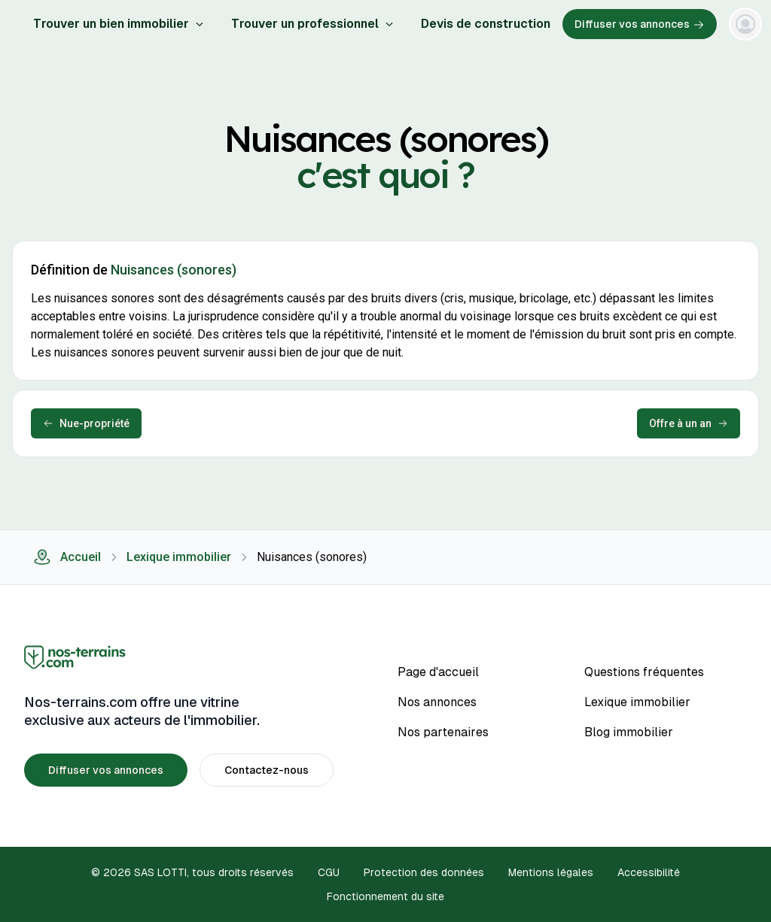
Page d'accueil (438, 672)
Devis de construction (485, 24)
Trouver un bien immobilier (118, 24)
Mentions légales (550, 872)
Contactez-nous (266, 770)
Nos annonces (437, 702)
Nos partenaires (443, 732)
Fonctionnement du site (385, 896)
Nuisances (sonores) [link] (312, 557)
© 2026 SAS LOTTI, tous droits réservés (192, 872)
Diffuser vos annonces (639, 24)
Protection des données (424, 872)
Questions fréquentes (644, 672)
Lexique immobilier (178, 557)
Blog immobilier (628, 732)
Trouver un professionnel (312, 24)
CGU (329, 872)
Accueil (67, 557)
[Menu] (745, 24)
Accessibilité (648, 872)
